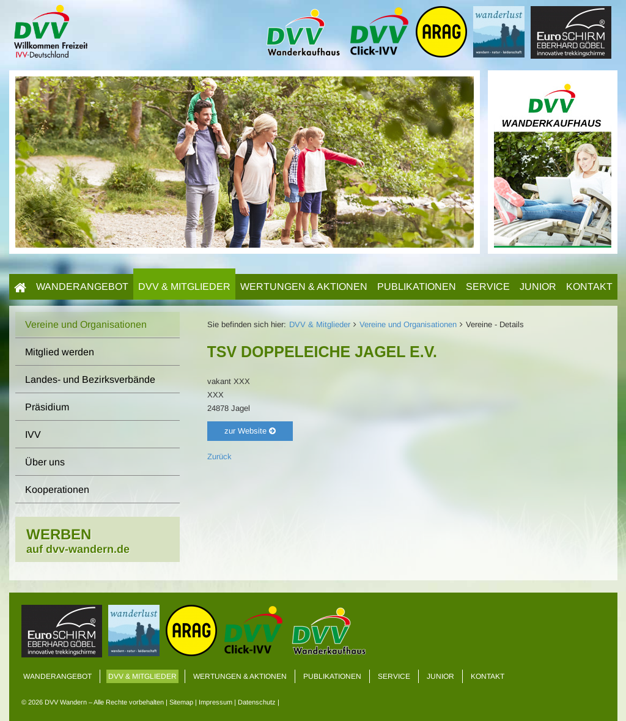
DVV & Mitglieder (184, 286)
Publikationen (416, 286)
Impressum (215, 702)
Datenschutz (257, 702)
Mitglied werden (59, 352)
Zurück (219, 456)
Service (488, 286)
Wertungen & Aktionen (303, 286)
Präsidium (47, 407)
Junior (538, 286)
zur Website (250, 430)
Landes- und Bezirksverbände (90, 379)
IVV (33, 434)
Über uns (45, 462)
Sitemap (181, 702)
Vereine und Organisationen (408, 324)
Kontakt (589, 286)
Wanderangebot (82, 286)
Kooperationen (57, 489)
